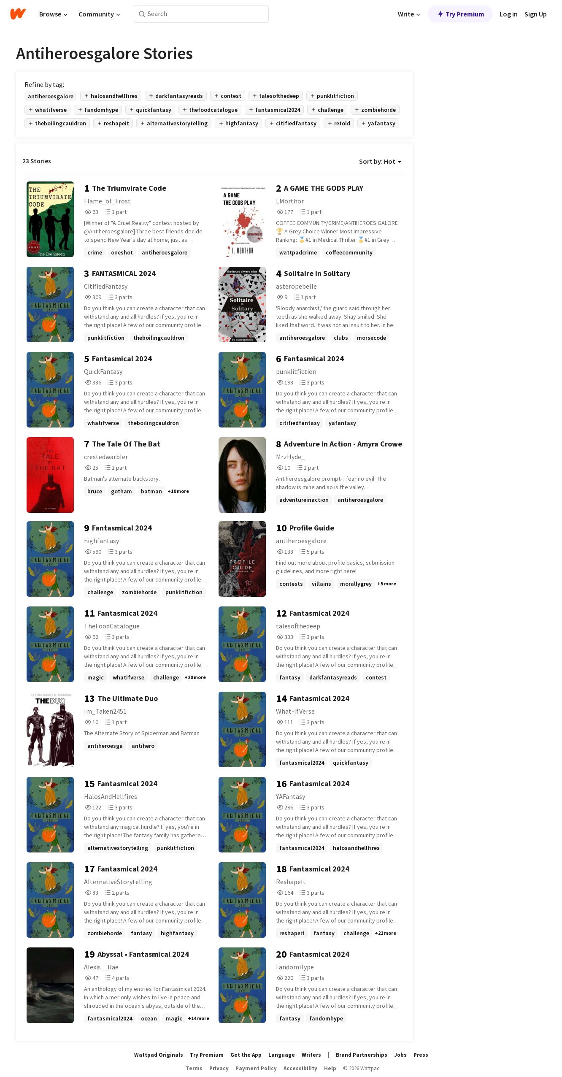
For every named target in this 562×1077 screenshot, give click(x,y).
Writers (311, 1054)
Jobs (400, 1054)
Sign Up (535, 14)
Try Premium (460, 14)
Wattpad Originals (158, 1054)
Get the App (246, 1054)
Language (281, 1054)
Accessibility (300, 1068)
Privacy (219, 1068)
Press (420, 1054)
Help (330, 1068)
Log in (509, 14)
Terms (194, 1068)
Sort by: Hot (380, 161)
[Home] (18, 14)
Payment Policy (256, 1068)
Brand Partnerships (361, 1054)
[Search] (142, 14)
